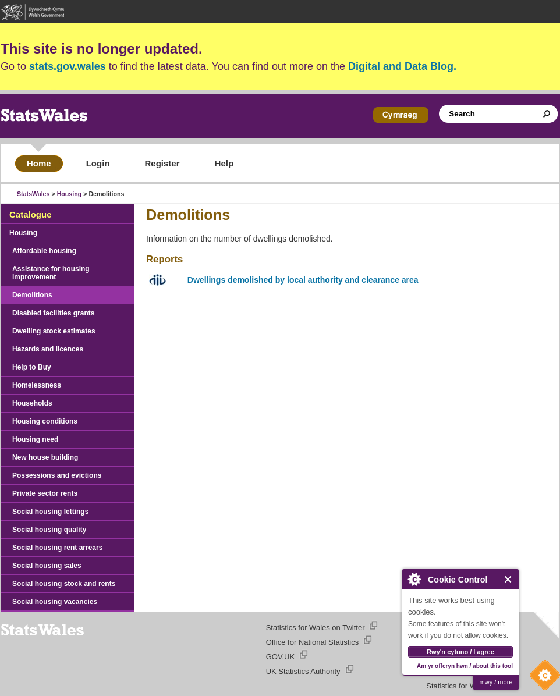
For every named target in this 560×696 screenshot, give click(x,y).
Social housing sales (46, 566)
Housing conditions (44, 421)
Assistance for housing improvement (51, 273)
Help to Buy (31, 367)
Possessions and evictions (56, 475)
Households (32, 403)
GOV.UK (280, 656)
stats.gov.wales (67, 66)
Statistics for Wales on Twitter (315, 627)
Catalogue (30, 214)
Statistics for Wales (458, 685)
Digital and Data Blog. (402, 66)
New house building (45, 457)
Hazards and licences (47, 349)
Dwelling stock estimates (53, 331)
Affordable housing (44, 251)
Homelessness (36, 385)
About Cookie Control (414, 579)
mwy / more (496, 682)
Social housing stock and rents (63, 584)
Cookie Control (542, 678)
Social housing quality (49, 529)
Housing (69, 193)
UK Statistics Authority (303, 671)
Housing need (35, 439)
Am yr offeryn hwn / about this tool (465, 666)
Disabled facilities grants (53, 313)
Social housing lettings (50, 511)
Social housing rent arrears (57, 548)
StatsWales (33, 193)
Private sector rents (44, 493)
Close (508, 579)
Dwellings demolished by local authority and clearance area (303, 280)
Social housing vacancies (54, 602)
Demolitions (32, 295)
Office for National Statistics (312, 642)
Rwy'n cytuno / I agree (460, 651)
